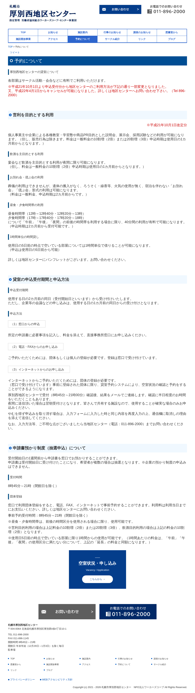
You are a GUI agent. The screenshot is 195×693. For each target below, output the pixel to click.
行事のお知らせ (112, 32)
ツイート (15, 52)
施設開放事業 (23, 39)
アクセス (53, 39)
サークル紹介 (112, 39)
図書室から (171, 32)
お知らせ (53, 32)
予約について (82, 39)
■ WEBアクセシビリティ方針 (56, 679)
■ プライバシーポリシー (21, 679)
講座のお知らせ (142, 32)
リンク (142, 39)
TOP (23, 32)
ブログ (171, 39)
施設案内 (83, 32)
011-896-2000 (131, 424)
